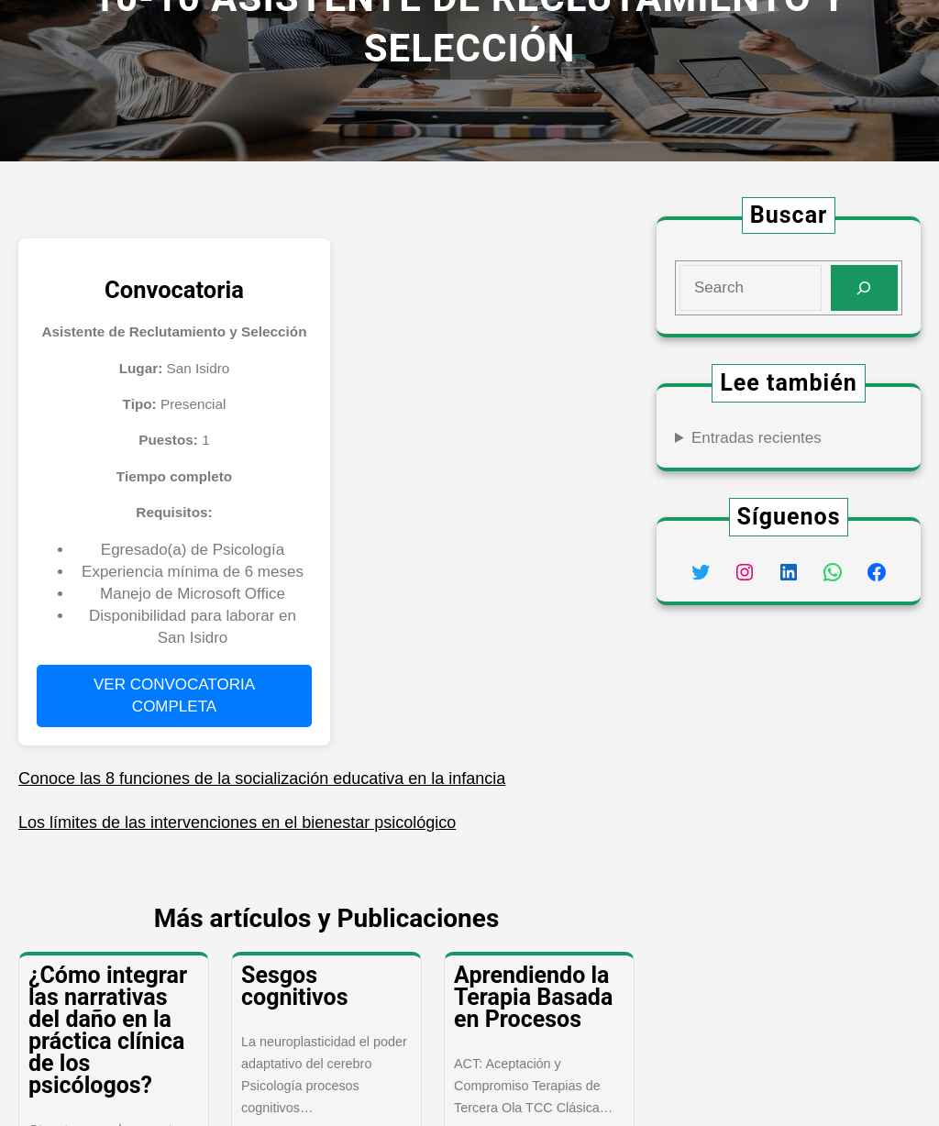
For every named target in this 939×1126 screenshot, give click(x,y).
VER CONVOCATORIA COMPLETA (174, 695)
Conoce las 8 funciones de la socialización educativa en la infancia (261, 778)
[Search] (864, 288)
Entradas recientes (756, 438)
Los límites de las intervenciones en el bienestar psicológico (237, 822)
